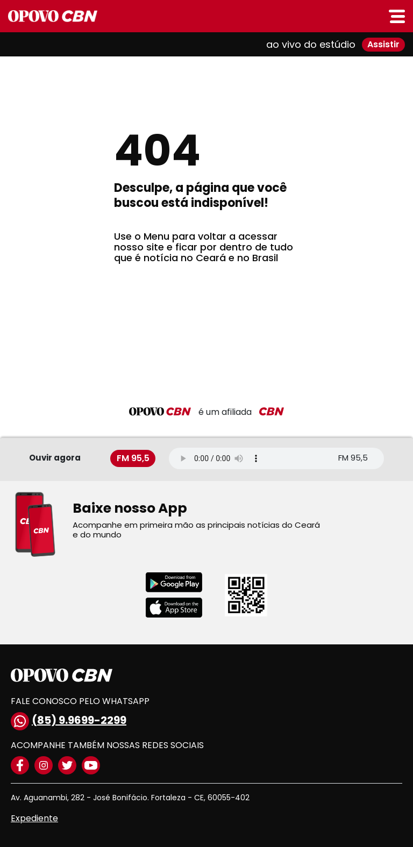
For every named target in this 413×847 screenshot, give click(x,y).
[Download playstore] (181, 582)
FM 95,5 (133, 458)
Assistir (383, 44)
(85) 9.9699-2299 (68, 721)
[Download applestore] (181, 608)
